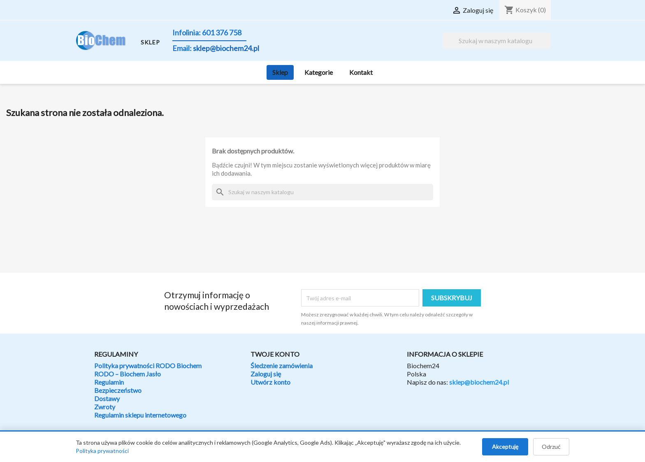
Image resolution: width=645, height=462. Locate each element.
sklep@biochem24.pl (479, 382)
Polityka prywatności (102, 450)
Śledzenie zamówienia (282, 365)
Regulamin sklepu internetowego (140, 415)
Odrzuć (551, 446)
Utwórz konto (270, 382)
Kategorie (318, 72)
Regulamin (109, 382)
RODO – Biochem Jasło (127, 374)
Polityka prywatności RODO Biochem (148, 365)
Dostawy (107, 398)
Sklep (280, 72)
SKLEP (150, 42)
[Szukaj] (496, 41)
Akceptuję (505, 446)
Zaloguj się (266, 374)
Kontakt (361, 72)
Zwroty (104, 407)
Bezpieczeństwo (118, 390)
